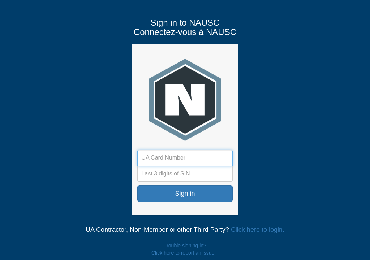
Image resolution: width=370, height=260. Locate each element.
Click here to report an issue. (183, 253)
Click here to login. (257, 229)
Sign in (185, 193)
